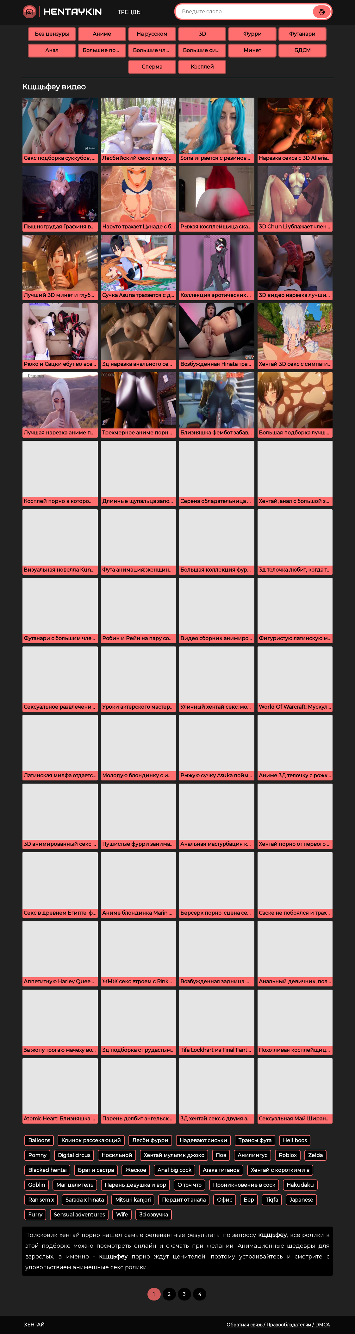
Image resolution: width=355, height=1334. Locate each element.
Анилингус (252, 1155)
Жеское (135, 1170)
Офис (224, 1200)
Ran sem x (41, 1200)
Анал (52, 50)
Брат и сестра (96, 1170)
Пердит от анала (184, 1200)
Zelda (315, 1155)
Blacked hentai (47, 1170)
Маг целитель (74, 1185)
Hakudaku (300, 1185)
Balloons (39, 1140)
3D (202, 34)
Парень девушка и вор (135, 1185)
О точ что (190, 1185)
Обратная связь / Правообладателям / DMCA (278, 1325)
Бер (249, 1200)
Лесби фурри (150, 1140)
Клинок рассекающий (91, 1140)
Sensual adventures (79, 1215)
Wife (122, 1215)
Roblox (288, 1155)
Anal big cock (174, 1170)
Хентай (34, 1325)
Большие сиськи (204, 50)
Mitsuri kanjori (133, 1200)
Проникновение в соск (244, 1185)
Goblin (36, 1185)
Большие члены (154, 50)
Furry (35, 1215)
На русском (152, 34)
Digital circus (74, 1155)
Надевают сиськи (203, 1140)
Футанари (302, 34)
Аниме (102, 34)
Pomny (37, 1155)
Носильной (117, 1155)
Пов (221, 1155)
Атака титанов (221, 1170)
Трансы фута (255, 1140)
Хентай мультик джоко (174, 1155)
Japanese (301, 1200)
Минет (252, 50)
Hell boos (295, 1140)
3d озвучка (153, 1215)
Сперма (152, 67)
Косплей (202, 67)
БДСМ (302, 50)
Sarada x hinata (84, 1200)
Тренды (130, 12)
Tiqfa (271, 1200)
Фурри (252, 34)
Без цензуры (52, 34)
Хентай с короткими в (280, 1170)
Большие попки (104, 50)
